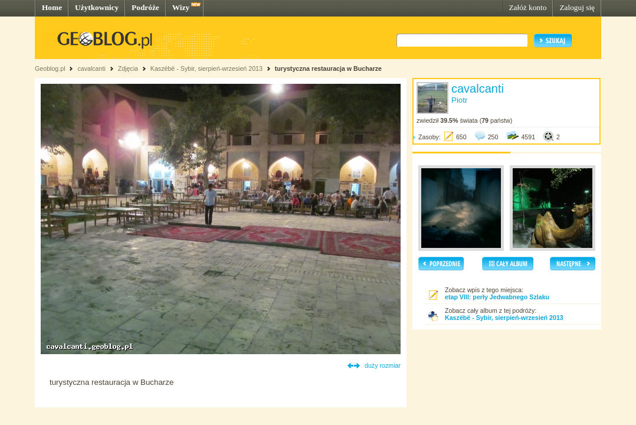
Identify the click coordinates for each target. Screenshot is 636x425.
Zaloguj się (577, 7)
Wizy (180, 7)
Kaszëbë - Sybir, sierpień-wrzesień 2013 (206, 68)
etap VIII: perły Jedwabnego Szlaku (497, 296)
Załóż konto (527, 7)
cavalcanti (91, 68)
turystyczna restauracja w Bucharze (328, 68)
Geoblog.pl (50, 68)
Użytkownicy (97, 7)
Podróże (145, 7)
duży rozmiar (383, 365)
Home (52, 7)
